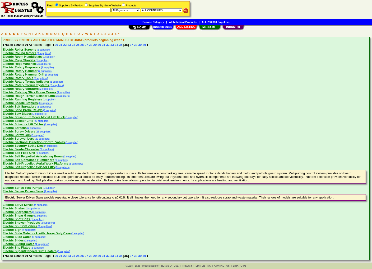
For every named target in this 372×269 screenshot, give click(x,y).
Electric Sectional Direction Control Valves (34, 142)
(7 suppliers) (28, 230)
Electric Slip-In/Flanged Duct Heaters (30, 251)
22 (64, 45)
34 (116, 45)
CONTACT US (222, 265)
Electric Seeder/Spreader (21, 149)
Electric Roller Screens (19, 49)
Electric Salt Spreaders (19, 106)
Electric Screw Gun (17, 135)
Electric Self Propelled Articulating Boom (33, 156)
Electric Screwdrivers (18, 138)
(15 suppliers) (43, 131)
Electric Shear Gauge (18, 215)
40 (144, 45)
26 (82, 45)
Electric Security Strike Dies (23, 145)
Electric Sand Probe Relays (22, 110)
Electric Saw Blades (17, 113)
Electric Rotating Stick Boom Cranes (29, 92)
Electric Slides (13, 240)
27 (86, 45)
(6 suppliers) (38, 237)
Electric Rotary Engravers (21, 67)
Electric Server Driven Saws (23, 191)
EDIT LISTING (203, 265)
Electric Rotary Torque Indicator (26, 81)
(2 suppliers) (44, 71)
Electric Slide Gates (17, 237)
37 (131, 45)
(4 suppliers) (51, 146)
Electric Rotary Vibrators (21, 88)
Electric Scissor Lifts (18, 121)
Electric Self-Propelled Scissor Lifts (29, 167)
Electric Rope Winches (19, 64)
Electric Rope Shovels (19, 60)
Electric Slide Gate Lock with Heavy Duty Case (37, 233)
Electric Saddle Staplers (20, 103)
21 (60, 45)
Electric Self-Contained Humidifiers (28, 160)
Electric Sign (12, 229)
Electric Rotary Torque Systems (26, 85)
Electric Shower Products (21, 222)
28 (90, 45)
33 (112, 45)
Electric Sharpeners (17, 212)
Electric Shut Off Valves (20, 226)
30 (99, 45)
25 (77, 45)
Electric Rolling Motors (19, 53)
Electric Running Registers (22, 99)
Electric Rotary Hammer (20, 71)
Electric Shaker (14, 208)
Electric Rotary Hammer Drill (23, 74)
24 (73, 45)
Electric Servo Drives (18, 205)
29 (95, 45)
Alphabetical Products (183, 22)
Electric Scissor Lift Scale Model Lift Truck (34, 117)
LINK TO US (239, 265)
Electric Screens (15, 128)
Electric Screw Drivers (19, 131)
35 (120, 45)
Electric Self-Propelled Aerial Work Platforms (35, 163)
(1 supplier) (43, 49)
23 (69, 45)
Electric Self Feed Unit (19, 153)
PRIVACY (187, 265)
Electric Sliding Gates (18, 244)
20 (56, 45)
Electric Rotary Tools (18, 78)
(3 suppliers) (43, 53)
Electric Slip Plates (16, 247)
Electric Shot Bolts (16, 219)
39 (140, 45)
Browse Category (153, 22)
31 (103, 45)
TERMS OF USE (170, 265)
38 (135, 45)
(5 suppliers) (44, 226)
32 (107, 45)
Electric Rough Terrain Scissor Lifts (29, 96)
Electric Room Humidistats (22, 56)
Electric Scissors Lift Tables (23, 124)
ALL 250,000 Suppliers (215, 22)
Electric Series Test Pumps (22, 187)
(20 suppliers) (42, 138)
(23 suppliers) (41, 121)
